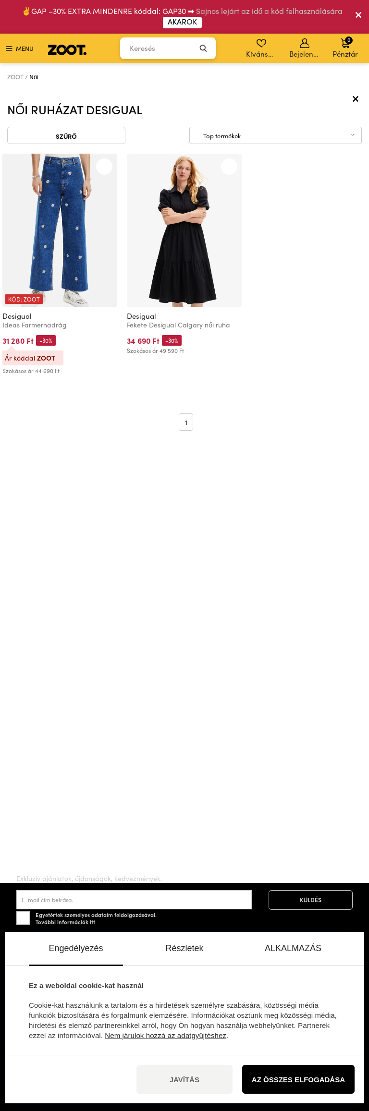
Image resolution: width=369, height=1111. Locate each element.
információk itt (76, 922)
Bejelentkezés (305, 48)
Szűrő (66, 136)
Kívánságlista (262, 48)
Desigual (17, 316)
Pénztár (345, 47)
